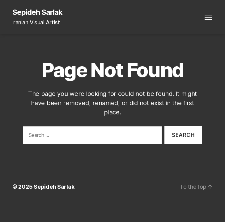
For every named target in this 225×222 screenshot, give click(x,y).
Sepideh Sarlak (37, 12)
